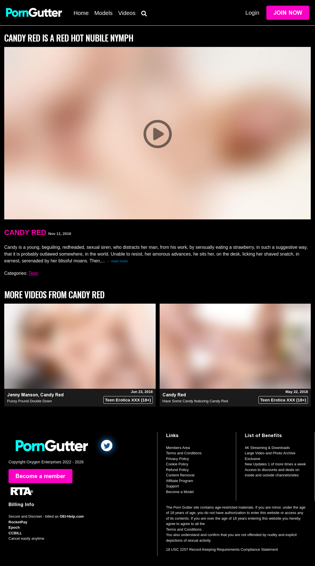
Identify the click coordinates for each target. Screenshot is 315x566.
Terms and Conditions (184, 453)
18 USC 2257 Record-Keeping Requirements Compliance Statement (222, 549)
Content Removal (180, 475)
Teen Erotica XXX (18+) (128, 400)
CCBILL (15, 533)
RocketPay (17, 522)
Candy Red (25, 232)
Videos (127, 13)
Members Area (178, 448)
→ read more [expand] (117, 261)
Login (252, 13)
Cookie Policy (177, 464)
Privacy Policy (177, 459)
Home (81, 13)
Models (103, 13)
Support (172, 486)
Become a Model (180, 492)
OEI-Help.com (72, 516)
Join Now (287, 12)
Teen (33, 273)
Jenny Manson (22, 395)
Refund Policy (177, 470)
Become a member (40, 476)
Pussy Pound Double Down (29, 401)
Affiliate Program (179, 481)
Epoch (14, 527)
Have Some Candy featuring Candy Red (195, 401)
